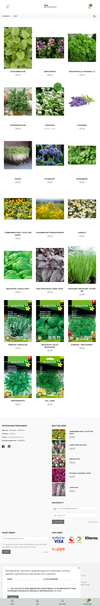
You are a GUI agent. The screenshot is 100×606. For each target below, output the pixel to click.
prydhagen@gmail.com (16, 440)
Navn (23, 580)
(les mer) (57, 591)
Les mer (45, 555)
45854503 (12, 436)
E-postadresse (60, 580)
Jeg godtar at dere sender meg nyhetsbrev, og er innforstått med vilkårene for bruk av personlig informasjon (24, 548)
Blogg (83, 578)
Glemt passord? (93, 525)
